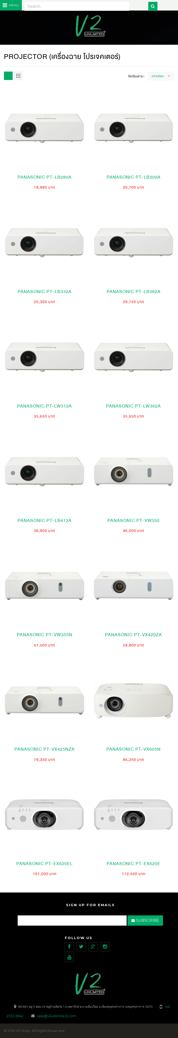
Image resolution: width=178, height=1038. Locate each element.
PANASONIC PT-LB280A (45, 177)
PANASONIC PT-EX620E (133, 863)
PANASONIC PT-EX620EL (44, 863)
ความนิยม (158, 76)
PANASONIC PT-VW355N (44, 635)
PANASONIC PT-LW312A (44, 406)
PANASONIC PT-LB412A (45, 520)
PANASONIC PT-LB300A (134, 177)
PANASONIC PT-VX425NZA (44, 749)
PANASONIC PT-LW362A (133, 406)
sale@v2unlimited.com (56, 1016)
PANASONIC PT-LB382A (134, 291)
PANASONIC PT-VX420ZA (133, 635)
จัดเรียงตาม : (136, 76)
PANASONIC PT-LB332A (45, 291)
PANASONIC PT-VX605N (133, 749)
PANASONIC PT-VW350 (133, 520)
